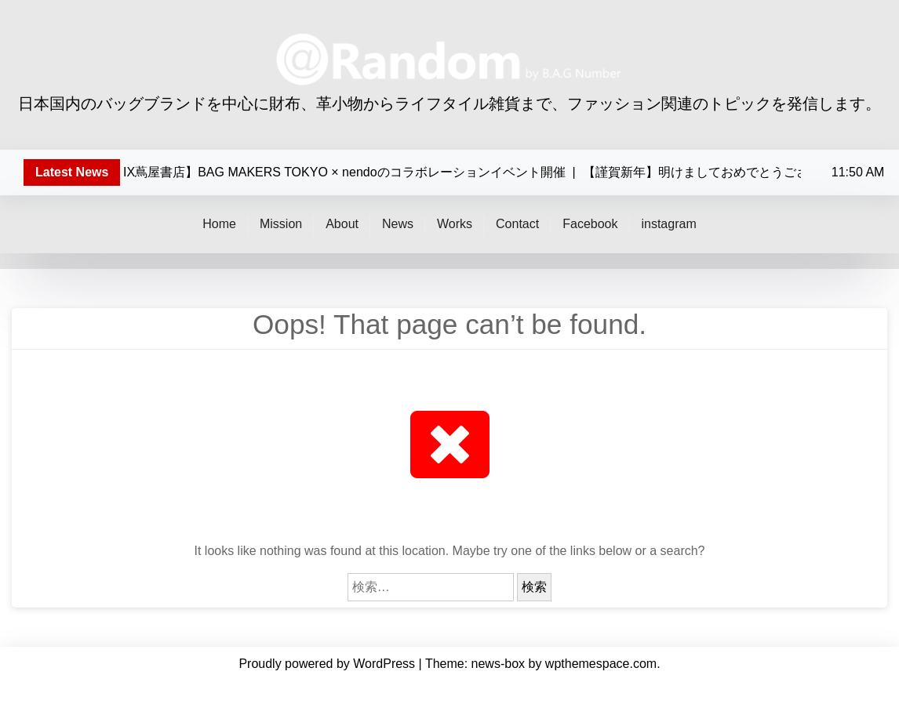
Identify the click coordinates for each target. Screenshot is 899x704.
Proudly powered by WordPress (328, 663)
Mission (281, 223)
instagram (668, 223)
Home (219, 223)
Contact (517, 223)
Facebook (589, 223)
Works (454, 223)
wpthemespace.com (601, 663)
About (342, 223)
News (397, 223)
